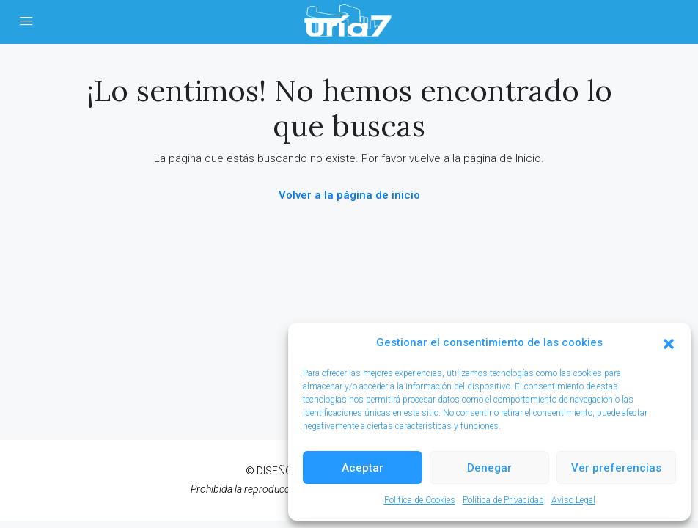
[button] (668, 343)
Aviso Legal (573, 500)
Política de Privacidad (503, 500)
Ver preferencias (616, 467)
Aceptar (362, 467)
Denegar (489, 467)
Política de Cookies (419, 500)
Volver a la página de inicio (349, 195)
